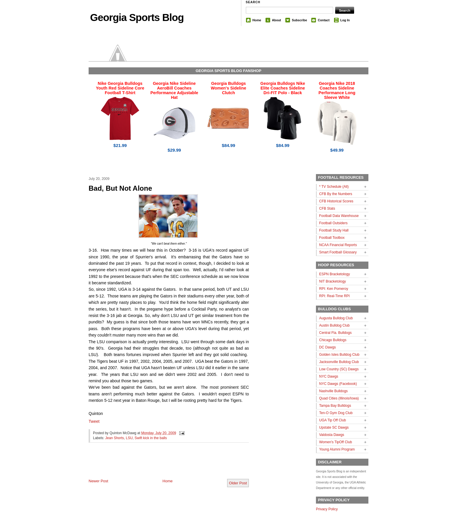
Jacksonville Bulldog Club (339, 362)
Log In (345, 20)
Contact (323, 20)
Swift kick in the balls (151, 438)
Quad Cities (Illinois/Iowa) (339, 398)
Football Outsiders (333, 223)
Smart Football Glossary (338, 252)
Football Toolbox (331, 238)
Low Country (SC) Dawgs (338, 369)
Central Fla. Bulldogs (335, 333)
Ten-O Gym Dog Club (336, 413)
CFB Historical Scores (336, 201)
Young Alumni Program (337, 449)
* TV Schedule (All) (334, 187)
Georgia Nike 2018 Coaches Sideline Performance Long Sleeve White (337, 90)
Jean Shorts (114, 438)
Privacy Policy (327, 509)
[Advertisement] (157, 465)
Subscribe (299, 20)
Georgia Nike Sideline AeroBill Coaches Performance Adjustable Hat (174, 90)
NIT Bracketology (332, 281)
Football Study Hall (334, 230)
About (276, 20)
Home (256, 20)
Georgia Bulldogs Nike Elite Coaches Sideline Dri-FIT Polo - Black (282, 88)
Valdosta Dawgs (331, 435)
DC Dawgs (327, 347)
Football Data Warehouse (339, 216)
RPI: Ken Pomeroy (333, 289)
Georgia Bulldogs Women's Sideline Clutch (228, 88)
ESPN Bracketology (334, 274)
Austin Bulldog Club (334, 325)
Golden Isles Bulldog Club (339, 355)
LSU (129, 438)
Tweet (94, 421)
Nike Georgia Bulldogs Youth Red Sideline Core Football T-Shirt (120, 88)
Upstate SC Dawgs (334, 427)
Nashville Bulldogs (333, 391)
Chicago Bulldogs (332, 340)
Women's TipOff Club (335, 442)
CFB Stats (327, 208)
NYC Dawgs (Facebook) (338, 384)
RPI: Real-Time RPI (334, 296)
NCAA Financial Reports (338, 245)
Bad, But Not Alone (120, 188)
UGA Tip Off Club (332, 420)
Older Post (238, 483)
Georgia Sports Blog (137, 17)
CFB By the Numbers (335, 194)
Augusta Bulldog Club (336, 318)
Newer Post (98, 481)
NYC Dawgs (328, 376)
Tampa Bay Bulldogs (335, 406)
